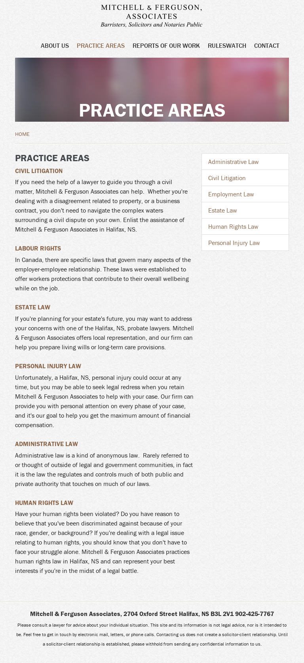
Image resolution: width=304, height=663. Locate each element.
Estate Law (32, 307)
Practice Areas (101, 45)
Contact (266, 45)
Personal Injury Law (48, 366)
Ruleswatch (227, 45)
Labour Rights (38, 248)
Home (22, 133)
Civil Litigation (39, 171)
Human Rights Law (44, 503)
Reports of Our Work (166, 45)
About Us (55, 45)
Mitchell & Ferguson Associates (157, 16)
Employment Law (231, 194)
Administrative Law (46, 444)
